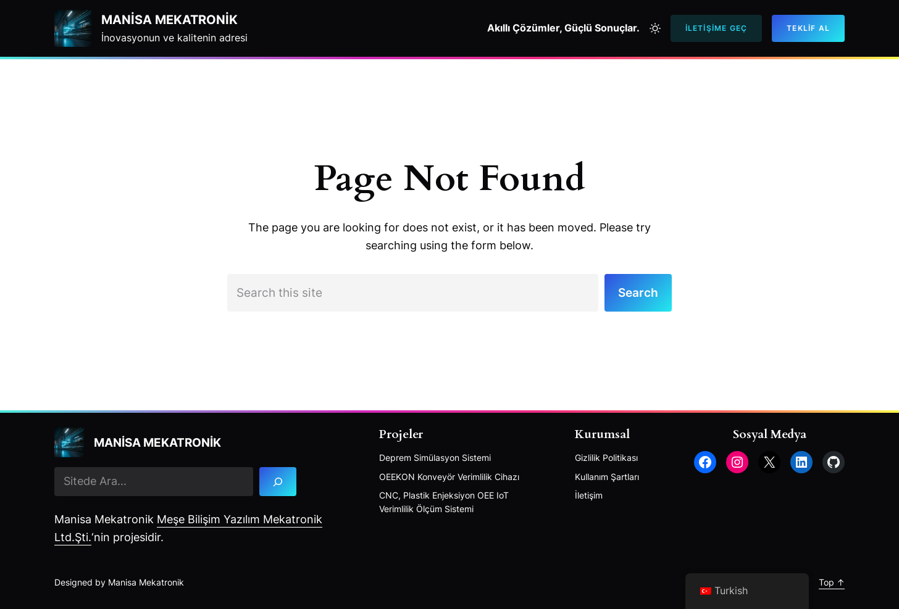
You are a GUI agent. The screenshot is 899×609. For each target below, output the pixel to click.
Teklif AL (808, 28)
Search (638, 292)
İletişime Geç (716, 28)
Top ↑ (832, 582)
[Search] (278, 481)
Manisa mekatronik (169, 19)
